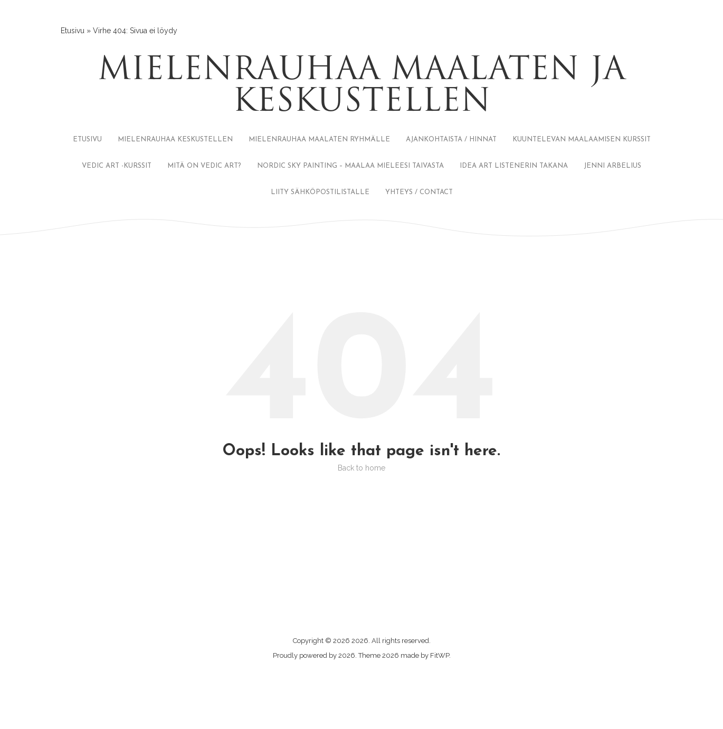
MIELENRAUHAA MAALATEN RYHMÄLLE (319, 139)
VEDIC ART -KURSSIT (116, 165)
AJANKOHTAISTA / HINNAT (451, 139)
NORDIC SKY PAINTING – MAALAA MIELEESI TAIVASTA (350, 165)
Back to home (361, 468)
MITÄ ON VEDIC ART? (204, 165)
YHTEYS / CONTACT (419, 192)
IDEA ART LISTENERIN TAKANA (514, 165)
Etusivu (72, 30)
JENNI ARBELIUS (612, 165)
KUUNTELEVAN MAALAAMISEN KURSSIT (581, 139)
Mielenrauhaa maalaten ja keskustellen (361, 87)
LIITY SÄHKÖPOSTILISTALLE (320, 192)
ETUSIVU (87, 139)
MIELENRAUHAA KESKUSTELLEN (175, 139)
